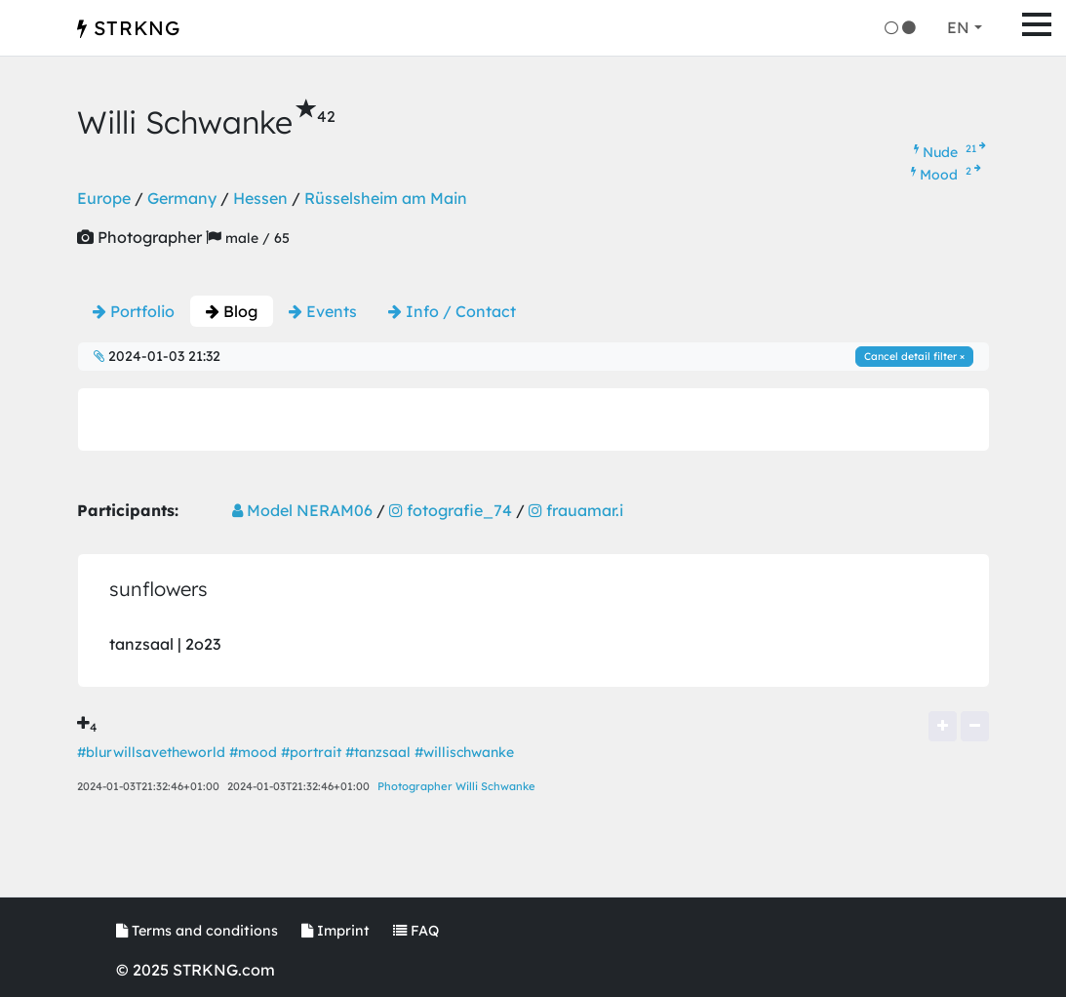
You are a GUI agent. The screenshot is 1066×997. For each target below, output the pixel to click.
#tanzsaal (378, 752)
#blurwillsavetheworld (151, 752)
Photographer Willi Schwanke (456, 786)
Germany (182, 198)
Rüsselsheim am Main (385, 198)
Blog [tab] (231, 311)
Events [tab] (323, 311)
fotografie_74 (450, 510)
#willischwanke (464, 752)
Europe (104, 198)
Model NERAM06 (302, 510)
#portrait (311, 752)
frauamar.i (576, 510)
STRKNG (128, 28)
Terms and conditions (197, 930)
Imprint (335, 930)
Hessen (260, 198)
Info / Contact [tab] (452, 311)
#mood (253, 752)
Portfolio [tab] (134, 311)
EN (958, 27)
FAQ (416, 930)
